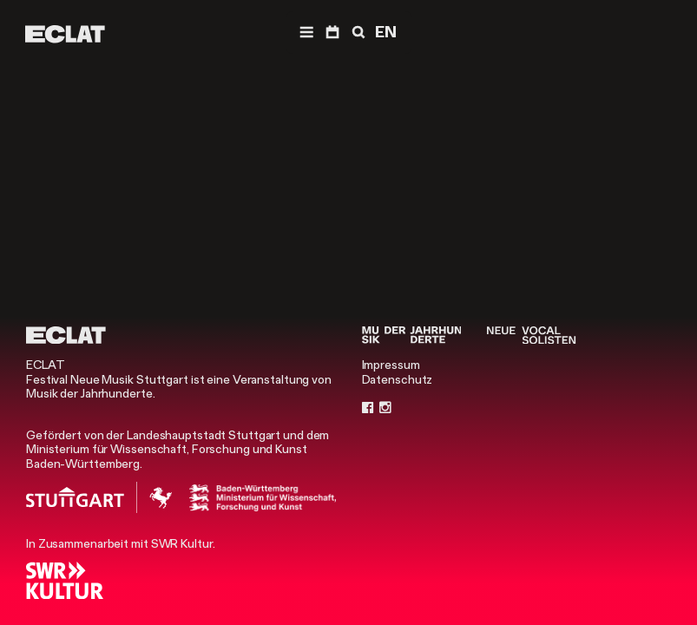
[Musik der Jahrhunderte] (412, 335)
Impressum (391, 365)
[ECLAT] (65, 34)
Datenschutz (397, 379)
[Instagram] (385, 407)
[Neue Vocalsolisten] (531, 335)
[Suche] (356, 32)
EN (386, 32)
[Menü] (306, 32)
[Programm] (332, 32)
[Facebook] (368, 407)
